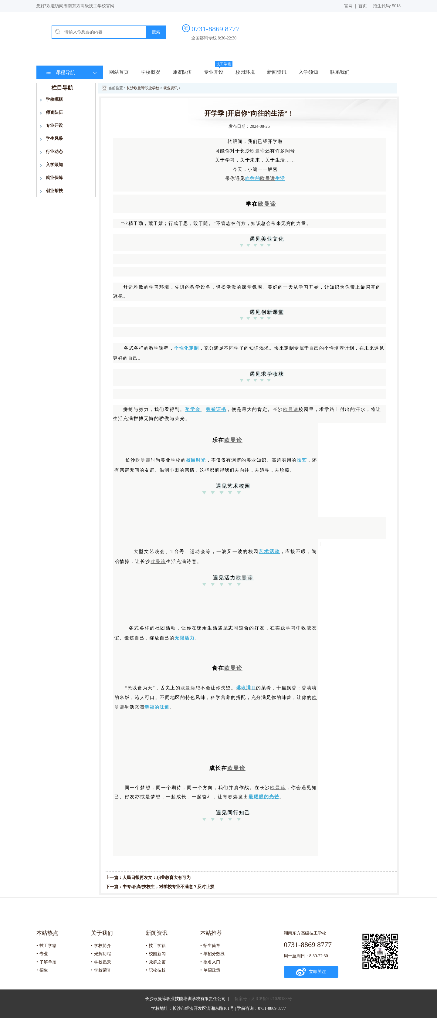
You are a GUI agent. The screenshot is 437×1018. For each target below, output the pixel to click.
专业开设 (213, 72)
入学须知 (308, 72)
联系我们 (340, 72)
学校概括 (54, 99)
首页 (362, 6)
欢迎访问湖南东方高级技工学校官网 (80, 6)
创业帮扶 (54, 190)
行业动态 (54, 151)
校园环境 (245, 72)
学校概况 (150, 72)
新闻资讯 (276, 72)
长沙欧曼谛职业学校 (143, 88)
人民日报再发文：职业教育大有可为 (157, 877)
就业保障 (54, 177)
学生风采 (54, 138)
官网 (348, 6)
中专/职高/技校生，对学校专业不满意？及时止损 (168, 886)
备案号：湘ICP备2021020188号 (263, 998)
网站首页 (119, 72)
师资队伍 (182, 72)
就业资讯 (170, 88)
